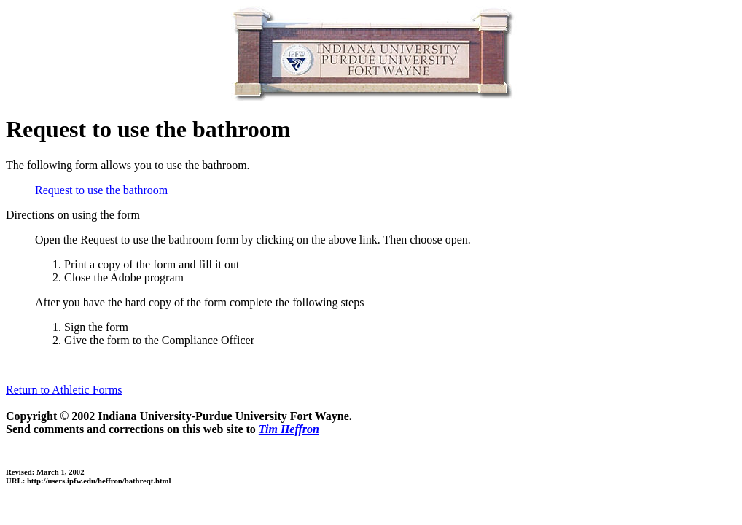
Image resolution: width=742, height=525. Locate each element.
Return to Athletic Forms (64, 390)
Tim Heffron (289, 429)
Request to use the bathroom (101, 190)
